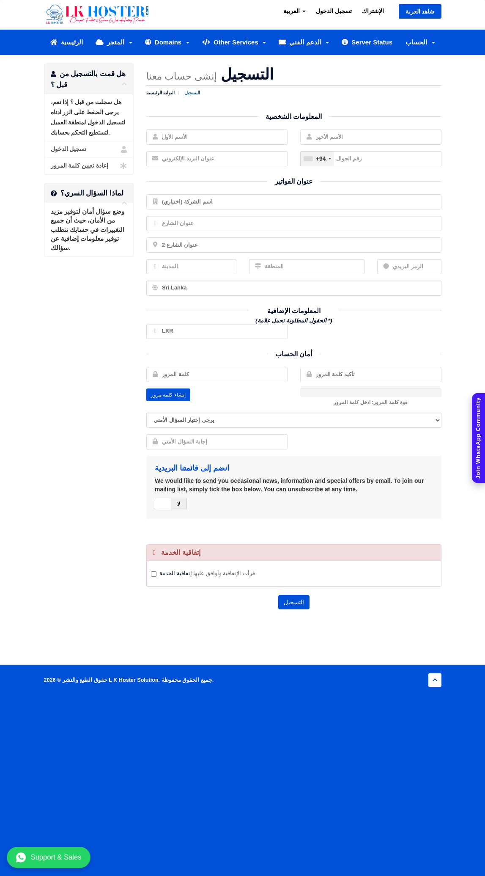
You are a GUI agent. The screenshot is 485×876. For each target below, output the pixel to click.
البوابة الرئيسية (160, 92)
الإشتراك (373, 11)
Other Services (234, 42)
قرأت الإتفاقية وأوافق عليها (207, 573)
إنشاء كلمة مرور (168, 395)
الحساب (420, 42)
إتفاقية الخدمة (175, 573)
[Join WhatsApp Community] (478, 438)
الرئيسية (66, 42)
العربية (294, 11)
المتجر (114, 42)
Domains (167, 42)
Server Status (367, 42)
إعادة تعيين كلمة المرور (89, 166)
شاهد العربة (420, 11)
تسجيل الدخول (334, 11)
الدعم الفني (304, 42)
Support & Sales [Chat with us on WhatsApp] (48, 857)
